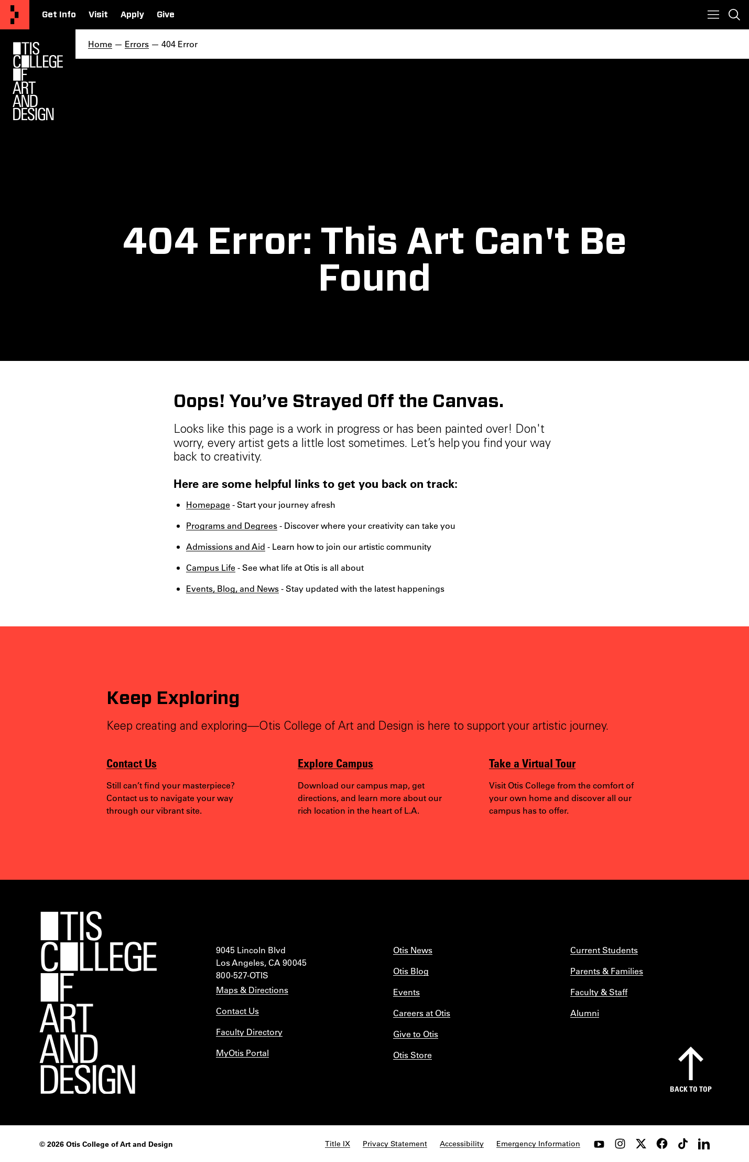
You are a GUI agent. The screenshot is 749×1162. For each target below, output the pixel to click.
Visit (98, 14)
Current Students (604, 949)
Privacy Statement (395, 1143)
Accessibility (462, 1143)
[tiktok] (683, 1143)
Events (406, 991)
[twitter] (641, 1143)
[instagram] (620, 1143)
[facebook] (662, 1143)
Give (166, 14)
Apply (132, 14)
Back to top (691, 1088)
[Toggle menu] (713, 14)
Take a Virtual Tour (532, 762)
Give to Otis (415, 1033)
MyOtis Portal (242, 1052)
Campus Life (210, 567)
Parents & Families (606, 970)
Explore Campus (335, 762)
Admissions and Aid (225, 546)
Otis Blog (411, 970)
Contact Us (131, 762)
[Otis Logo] (37, 81)
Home (100, 43)
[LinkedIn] (704, 1143)
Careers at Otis (421, 1012)
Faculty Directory (249, 1031)
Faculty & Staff (598, 991)
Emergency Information (538, 1143)
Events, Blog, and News (232, 588)
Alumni (584, 1012)
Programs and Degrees (231, 525)
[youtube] (599, 1143)
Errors (137, 43)
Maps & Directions (252, 989)
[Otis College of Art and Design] (14, 14)
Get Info (59, 14)
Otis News (412, 949)
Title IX (337, 1143)
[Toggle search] (734, 14)
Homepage (208, 504)
